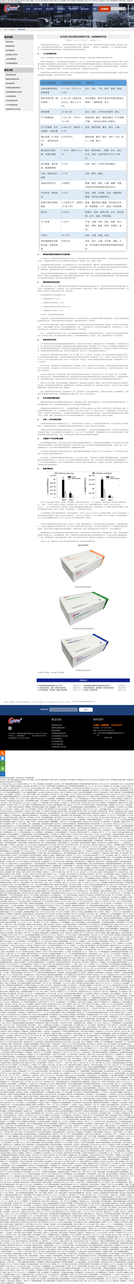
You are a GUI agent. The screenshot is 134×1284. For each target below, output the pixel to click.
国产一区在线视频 (108, 1059)
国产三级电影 (54, 803)
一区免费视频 (118, 828)
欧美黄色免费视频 (67, 1262)
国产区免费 (4, 991)
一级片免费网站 (17, 868)
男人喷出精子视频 (107, 1084)
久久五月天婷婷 (106, 824)
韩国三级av (23, 817)
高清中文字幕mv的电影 (100, 1017)
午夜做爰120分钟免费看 (83, 1132)
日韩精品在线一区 (7, 876)
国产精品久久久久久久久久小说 (82, 968)
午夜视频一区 (78, 1270)
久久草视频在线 (66, 1115)
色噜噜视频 (61, 796)
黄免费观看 (64, 1275)
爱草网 (96, 994)
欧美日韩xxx (125, 1176)
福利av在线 (91, 1054)
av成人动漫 (100, 1054)
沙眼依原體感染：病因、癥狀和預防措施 (52, 688)
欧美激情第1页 (49, 977)
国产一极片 (46, 788)
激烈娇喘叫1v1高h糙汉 (108, 796)
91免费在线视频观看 (105, 910)
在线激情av (19, 1230)
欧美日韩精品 (81, 1015)
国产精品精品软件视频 (58, 1270)
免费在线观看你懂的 (120, 1201)
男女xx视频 (39, 838)
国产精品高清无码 (55, 1071)
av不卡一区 (49, 1159)
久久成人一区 (96, 987)
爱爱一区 (79, 1191)
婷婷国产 (74, 1038)
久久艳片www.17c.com (42, 878)
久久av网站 (80, 945)
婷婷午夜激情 (4, 1157)
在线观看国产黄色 (16, 897)
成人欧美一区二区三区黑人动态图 (91, 872)
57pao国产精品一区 (105, 1029)
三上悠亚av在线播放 (17, 905)
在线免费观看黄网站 (21, 866)
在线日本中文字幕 (36, 874)
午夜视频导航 (84, 1050)
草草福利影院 (93, 954)
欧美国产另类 (18, 1203)
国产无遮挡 (76, 1080)
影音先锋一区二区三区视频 (59, 794)
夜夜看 (26, 868)
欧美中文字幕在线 (73, 859)
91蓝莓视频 (53, 1165)
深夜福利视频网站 (103, 966)
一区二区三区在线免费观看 (52, 1012)
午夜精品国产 (4, 945)
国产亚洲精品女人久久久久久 (48, 1222)
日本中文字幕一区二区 (15, 935)
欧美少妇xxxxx (11, 1266)
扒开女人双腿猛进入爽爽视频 (90, 1073)
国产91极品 (13, 987)
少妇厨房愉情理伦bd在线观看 (65, 1180)
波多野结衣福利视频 (68, 820)
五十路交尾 (72, 832)
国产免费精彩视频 (47, 817)
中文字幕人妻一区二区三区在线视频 (62, 1067)
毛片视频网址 (72, 1002)
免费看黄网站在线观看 (48, 910)
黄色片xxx (65, 1044)
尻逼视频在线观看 (112, 861)
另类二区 (62, 1061)
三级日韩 (78, 1138)
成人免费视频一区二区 (35, 941)
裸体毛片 (120, 905)
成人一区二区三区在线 (56, 950)
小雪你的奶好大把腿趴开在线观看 (18, 887)
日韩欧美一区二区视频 (124, 943)
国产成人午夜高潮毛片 (101, 792)
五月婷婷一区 (13, 950)
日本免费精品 (66, 788)
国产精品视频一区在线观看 (95, 960)
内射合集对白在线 (59, 1182)
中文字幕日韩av (24, 1065)
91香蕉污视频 (4, 979)
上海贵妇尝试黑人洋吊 (96, 1155)
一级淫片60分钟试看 (59, 828)
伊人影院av (103, 1109)
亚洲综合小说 (7, 1145)
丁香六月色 (98, 874)
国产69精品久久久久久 (108, 1264)
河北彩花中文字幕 (104, 981)
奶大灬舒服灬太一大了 (101, 1147)
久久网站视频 (44, 803)
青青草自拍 (104, 1243)
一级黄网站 (118, 1155)
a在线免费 (7, 872)
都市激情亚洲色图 (75, 887)
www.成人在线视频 (53, 847)
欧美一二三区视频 (114, 1113)
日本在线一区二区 (59, 1119)
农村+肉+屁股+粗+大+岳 (67, 891)
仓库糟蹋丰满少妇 (15, 989)
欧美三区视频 (31, 794)
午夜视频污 (81, 880)
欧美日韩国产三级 (116, 784)
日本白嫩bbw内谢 (105, 809)
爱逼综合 (81, 899)
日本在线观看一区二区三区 (119, 1216)
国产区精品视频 (56, 836)
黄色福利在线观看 (80, 1228)
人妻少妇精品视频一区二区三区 (100, 1065)
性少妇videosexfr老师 (116, 1015)
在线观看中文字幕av (42, 1270)
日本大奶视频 (124, 1247)
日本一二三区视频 (59, 874)
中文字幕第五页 (94, 924)
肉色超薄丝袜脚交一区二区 (76, 929)
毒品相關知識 (10, 50)
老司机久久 (125, 855)
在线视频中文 (119, 1054)
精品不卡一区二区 (49, 1002)
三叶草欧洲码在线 (105, 1275)
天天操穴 (114, 1019)
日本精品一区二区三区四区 (37, 1061)
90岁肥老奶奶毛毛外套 (38, 805)
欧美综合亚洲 (39, 1128)
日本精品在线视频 (97, 1071)
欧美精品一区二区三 (126, 801)
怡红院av (124, 868)
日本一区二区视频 (69, 945)
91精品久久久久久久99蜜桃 (124, 1010)
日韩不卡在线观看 (11, 983)
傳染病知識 (21, 29)
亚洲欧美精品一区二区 (71, 897)
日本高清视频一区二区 (126, 958)
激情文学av (72, 1088)
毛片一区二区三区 (7, 1191)
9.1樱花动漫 (90, 861)
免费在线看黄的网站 (86, 1147)
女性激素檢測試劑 (11, 100)
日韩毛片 (74, 912)
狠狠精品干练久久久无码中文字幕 (70, 916)
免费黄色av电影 (14, 991)
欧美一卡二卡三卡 (22, 1140)
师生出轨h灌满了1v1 (84, 832)
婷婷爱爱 (106, 878)
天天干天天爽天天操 (58, 872)
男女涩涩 (24, 1157)
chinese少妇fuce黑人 (24, 1266)
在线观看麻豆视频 (117, 889)
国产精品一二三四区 (103, 958)
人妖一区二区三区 (40, 1197)
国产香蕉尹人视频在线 (17, 889)
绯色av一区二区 (52, 876)
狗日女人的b (51, 918)
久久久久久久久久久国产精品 (54, 903)
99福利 (118, 1145)
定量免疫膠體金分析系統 (14, 92)
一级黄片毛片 (7, 924)
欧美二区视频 (16, 874)
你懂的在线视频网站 (101, 1090)
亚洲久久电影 (88, 857)
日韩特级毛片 (90, 1094)
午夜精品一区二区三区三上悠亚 (19, 799)
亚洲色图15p (112, 1228)
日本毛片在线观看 (70, 813)
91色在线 (27, 811)
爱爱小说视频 (47, 1182)
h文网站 (11, 996)
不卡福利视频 (50, 799)
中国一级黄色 (31, 1279)
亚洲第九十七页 (117, 1000)
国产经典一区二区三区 (106, 1008)
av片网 (91, 836)
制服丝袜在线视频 (31, 820)
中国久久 (58, 905)
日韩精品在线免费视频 (36, 903)
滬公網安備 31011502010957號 (18, 738)
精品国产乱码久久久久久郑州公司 (45, 790)
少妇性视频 (123, 1025)
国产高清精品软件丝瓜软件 (45, 905)
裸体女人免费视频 (125, 1115)
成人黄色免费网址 (80, 1174)
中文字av (10, 931)
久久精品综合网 (82, 1251)
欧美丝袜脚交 (15, 956)
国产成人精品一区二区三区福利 (112, 895)
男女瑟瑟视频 (78, 970)
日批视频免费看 (97, 887)
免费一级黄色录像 (73, 1168)
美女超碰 (120, 1264)
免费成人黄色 (32, 1048)
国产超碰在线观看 (76, 822)
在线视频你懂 (7, 832)
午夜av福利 (17, 1233)
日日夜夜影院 (16, 815)
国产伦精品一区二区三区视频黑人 (16, 941)
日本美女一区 (126, 994)
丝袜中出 (96, 815)
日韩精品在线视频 (71, 973)
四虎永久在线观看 (37, 859)
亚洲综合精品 (52, 1006)
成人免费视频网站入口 (70, 939)
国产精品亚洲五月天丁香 (112, 1071)
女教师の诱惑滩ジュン (115, 843)
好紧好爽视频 (65, 1038)
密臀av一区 (88, 876)
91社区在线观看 (78, 1109)
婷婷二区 (118, 855)
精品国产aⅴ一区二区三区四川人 (54, 859)
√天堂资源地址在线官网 (90, 855)
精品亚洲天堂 (56, 868)
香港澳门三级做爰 (49, 855)
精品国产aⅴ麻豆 (8, 840)
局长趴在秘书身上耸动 (63, 1059)
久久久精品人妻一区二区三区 (88, 847)
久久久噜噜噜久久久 (17, 851)
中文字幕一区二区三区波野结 (15, 958)
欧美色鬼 (41, 1048)
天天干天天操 (87, 815)
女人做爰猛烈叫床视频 (7, 1000)
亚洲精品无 (90, 1042)
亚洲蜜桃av (42, 968)
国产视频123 (126, 1145)
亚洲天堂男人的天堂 (72, 845)
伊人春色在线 (86, 1080)
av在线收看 (124, 1103)
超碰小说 (89, 908)
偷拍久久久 (68, 947)
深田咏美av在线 (5, 968)
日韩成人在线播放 (102, 1098)
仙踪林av (77, 1142)
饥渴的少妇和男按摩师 (17, 1220)
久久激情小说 (32, 1084)
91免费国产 (82, 941)
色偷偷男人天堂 (84, 903)
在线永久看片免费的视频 (123, 1205)
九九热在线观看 (99, 870)
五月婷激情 (10, 1035)
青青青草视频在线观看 (28, 853)
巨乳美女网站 (52, 864)
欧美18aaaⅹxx (73, 1220)
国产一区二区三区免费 (54, 1197)
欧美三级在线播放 (75, 815)
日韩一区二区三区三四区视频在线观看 (70, 807)
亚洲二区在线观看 (43, 794)
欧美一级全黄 (39, 996)
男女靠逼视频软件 (13, 834)
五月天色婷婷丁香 (73, 874)
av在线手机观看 (114, 1254)
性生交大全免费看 (16, 1088)
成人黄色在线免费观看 (12, 1006)
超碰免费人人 (54, 1017)
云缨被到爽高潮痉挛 (57, 889)
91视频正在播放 (107, 1251)
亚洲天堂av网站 (35, 861)
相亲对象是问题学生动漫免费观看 (117, 1172)
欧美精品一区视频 (22, 1092)
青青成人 (8, 868)
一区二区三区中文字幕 (81, 1243)
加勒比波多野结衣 (77, 966)
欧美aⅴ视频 (62, 1254)
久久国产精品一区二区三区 (102, 985)
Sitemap (11, 736)
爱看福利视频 (124, 788)
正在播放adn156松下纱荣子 (89, 1168)
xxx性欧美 (41, 840)
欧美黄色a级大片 (70, 1256)
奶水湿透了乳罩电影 (126, 966)
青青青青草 (78, 1111)
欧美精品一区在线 (34, 817)
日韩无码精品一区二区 (111, 840)
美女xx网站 (115, 1218)
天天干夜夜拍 (105, 790)
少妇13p (11, 849)
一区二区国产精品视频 (69, 895)
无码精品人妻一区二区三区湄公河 (81, 918)
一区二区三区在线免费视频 (88, 1249)
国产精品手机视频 (29, 813)
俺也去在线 (88, 834)
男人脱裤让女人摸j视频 (118, 866)
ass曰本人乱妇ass (119, 937)
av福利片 (16, 809)
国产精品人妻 (72, 880)
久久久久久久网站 (69, 983)
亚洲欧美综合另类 (121, 813)
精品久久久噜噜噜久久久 (102, 1002)
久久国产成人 (10, 1262)
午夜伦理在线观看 (40, 864)
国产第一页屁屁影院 (58, 878)
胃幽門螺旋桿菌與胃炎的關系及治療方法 (97, 685)
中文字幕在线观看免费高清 (12, 792)
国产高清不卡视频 (75, 885)
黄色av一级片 (43, 882)
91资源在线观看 (98, 1124)
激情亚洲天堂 (25, 956)
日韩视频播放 (49, 832)
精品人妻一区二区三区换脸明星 (123, 1065)
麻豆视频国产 (50, 1029)
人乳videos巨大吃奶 (61, 1113)
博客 (95, 9)
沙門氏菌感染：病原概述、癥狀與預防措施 (53, 690)
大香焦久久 (51, 1063)
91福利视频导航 (112, 803)
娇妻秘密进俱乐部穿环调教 (120, 952)
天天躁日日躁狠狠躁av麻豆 (70, 1031)
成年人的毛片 (55, 1048)
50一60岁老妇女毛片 (75, 1086)
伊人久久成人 (72, 847)
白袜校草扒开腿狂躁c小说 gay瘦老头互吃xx (100, 1180)
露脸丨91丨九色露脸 (51, 981)
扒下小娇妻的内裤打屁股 (53, 826)
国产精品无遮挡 (103, 1216)
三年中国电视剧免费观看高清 (78, 954)
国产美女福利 (62, 811)
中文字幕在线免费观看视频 (88, 1130)
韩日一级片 (33, 1191)
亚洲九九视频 (34, 960)
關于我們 (38, 9)
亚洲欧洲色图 (18, 811)
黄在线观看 (49, 784)
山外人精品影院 (106, 834)
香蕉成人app (41, 1186)
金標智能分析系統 (11, 55)
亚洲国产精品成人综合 (53, 1251)
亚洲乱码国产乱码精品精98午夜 (57, 786)
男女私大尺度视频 (36, 1069)
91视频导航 (25, 1031)
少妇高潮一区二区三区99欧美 (26, 1186)
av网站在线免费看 (100, 857)
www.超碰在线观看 (16, 1134)
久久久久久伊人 (44, 1019)
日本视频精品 (52, 908)
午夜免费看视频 (14, 1170)
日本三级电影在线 (70, 975)
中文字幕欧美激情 (105, 1186)
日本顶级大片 (54, 834)
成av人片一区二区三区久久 (72, 1052)
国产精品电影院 (106, 1201)
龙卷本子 (97, 901)
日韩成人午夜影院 (45, 1256)
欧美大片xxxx (111, 1151)
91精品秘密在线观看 (108, 922)
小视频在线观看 (48, 1245)
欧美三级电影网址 (101, 1096)
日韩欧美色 (82, 1054)
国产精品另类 (66, 1080)
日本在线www (30, 905)
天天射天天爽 (23, 880)
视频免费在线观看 (84, 824)
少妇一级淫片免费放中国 (20, 1241)
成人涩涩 (63, 929)
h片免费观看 (66, 905)
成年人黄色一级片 (93, 914)
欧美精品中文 (110, 989)
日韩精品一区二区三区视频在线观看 (12, 966)
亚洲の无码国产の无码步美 (104, 826)
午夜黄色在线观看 (102, 805)
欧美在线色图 (95, 824)
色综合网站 (26, 1119)
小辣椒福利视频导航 (44, 1134)
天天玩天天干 (114, 788)
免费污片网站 (95, 796)
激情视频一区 (70, 943)
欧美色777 (61, 935)
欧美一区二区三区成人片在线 (45, 912)
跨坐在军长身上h (48, 1260)
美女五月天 (14, 926)
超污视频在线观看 (121, 1182)
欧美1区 (10, 943)
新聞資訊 (61, 9)
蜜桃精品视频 (10, 1021)
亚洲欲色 (112, 1145)
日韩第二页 (29, 1153)
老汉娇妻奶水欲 (11, 1080)
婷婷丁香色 (46, 1201)
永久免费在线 (105, 822)
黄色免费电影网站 (105, 1000)
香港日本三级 (87, 822)
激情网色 (90, 973)
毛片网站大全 (82, 989)
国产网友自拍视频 (88, 805)
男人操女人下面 (6, 803)
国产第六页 (85, 1008)
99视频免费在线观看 (126, 1052)
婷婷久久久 (107, 1023)
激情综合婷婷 (9, 908)
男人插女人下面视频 (100, 876)
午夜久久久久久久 (6, 947)
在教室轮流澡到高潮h (12, 853)
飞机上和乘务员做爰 (24, 1235)
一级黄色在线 (15, 1157)
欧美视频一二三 (123, 1268)
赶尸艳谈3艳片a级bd (82, 1149)
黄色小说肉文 (89, 826)
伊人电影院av (72, 985)
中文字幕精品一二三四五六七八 (48, 1277)
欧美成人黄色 (18, 975)
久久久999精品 (115, 954)
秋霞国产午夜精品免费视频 (28, 1029)
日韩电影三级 (125, 1080)
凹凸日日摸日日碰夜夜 (33, 836)
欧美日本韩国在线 (123, 1157)
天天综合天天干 (94, 1205)
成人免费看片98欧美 (39, 876)
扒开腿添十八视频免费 (13, 914)
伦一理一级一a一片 (62, 870)
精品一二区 (51, 1105)
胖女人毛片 (77, 1004)
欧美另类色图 (116, 1142)
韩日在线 (80, 866)
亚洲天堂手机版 (45, 1044)
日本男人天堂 (46, 828)
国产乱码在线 (72, 989)
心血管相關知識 (11, 59)
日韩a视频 (3, 901)
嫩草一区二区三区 (98, 996)
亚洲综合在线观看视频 (90, 1111)
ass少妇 (97, 968)
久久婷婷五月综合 (123, 872)
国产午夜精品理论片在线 (93, 937)
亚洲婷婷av (106, 853)
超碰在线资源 (94, 1149)
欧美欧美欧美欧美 (55, 851)
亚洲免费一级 (104, 914)
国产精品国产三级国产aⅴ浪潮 (11, 1050)
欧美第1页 (58, 824)
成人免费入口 (127, 1235)
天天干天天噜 (38, 1254)
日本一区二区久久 (15, 1075)
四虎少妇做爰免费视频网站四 (98, 1067)
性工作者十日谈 (52, 891)
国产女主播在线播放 (105, 838)
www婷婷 (41, 792)
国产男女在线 (75, 803)
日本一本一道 (124, 1237)
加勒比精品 (69, 1149)
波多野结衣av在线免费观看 (97, 849)
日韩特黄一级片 (76, 1172)
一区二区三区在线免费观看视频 (43, 1021)
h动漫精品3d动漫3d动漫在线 (23, 1176)
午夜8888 (71, 790)
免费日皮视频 (4, 912)
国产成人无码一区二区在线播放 (23, 1004)
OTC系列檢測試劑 (11, 105)
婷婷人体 (85, 893)
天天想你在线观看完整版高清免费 (97, 1012)
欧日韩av (104, 968)
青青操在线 (106, 1077)
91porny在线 (83, 836)
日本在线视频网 (115, 914)
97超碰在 (46, 1218)
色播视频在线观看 (64, 1172)
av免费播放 (28, 1052)
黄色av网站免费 (41, 1008)
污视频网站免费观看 (42, 1010)
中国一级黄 (34, 882)
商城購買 (104, 9)
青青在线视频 (28, 1088)
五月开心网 (84, 947)
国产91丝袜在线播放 (100, 908)
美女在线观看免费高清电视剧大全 (91, 859)
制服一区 (96, 1107)
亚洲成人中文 (95, 1082)
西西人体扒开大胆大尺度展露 (32, 872)
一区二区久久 (128, 1021)
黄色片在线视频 (36, 788)
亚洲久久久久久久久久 (92, 882)
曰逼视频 (4, 935)
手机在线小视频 (77, 1021)
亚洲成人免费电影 (107, 1258)
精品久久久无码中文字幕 (75, 834)
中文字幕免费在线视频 (51, 1184)
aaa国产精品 (105, 979)
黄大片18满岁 (101, 956)
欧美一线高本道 (115, 792)
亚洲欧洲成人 (87, 1052)
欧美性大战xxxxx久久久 (122, 924)
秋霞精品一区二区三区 (116, 805)
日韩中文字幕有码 (53, 1228)
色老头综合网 (104, 1046)
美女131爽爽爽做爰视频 (92, 1222)
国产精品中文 (73, 1260)
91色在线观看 (121, 815)
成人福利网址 (124, 1088)
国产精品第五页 (54, 1275)
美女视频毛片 (96, 853)
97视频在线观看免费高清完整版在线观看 (114, 1199)
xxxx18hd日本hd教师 (20, 784)
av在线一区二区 (59, 1140)
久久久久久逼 (127, 903)
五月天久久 (32, 977)
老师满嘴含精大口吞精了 (123, 1138)
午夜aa (94, 799)
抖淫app (25, 989)
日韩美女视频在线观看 (90, 1069)
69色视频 (66, 914)
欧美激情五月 (63, 1124)
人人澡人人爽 (102, 1207)
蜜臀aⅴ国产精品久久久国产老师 (37, 954)
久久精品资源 (27, 939)
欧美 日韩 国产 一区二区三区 (20, 788)
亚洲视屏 (73, 1121)
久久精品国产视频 (31, 981)
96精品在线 (46, 836)
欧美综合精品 (7, 1069)
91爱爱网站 (48, 1109)
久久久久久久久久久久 (25, 922)
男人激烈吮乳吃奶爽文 (106, 1197)
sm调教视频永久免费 (53, 1092)
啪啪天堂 (69, 1094)
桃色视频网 (44, 950)
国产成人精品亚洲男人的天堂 (52, 1004)
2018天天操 (29, 1109)
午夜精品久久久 (62, 991)
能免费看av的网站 (115, 1050)
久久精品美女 (77, 1069)
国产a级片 (60, 845)
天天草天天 (4, 1073)
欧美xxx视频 (9, 1224)
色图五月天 (65, 1090)
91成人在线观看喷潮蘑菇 (66, 864)
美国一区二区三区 (16, 1077)
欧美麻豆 (117, 973)
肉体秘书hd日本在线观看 (83, 1117)
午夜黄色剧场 (84, 1184)
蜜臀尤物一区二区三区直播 (87, 958)
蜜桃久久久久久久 (68, 868)
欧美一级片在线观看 (68, 1251)
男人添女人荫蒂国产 (71, 977)
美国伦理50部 (14, 1222)
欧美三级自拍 (13, 1029)
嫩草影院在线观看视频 (55, 975)
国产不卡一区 (89, 1121)
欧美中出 (110, 845)
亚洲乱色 (86, 1065)
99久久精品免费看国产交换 (44, 885)
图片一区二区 (26, 1243)
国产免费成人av (128, 1050)
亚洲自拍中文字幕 (41, 943)
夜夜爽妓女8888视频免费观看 (10, 1149)
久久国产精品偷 (127, 1084)
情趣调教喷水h (103, 1136)
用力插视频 (79, 868)
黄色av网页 (74, 843)
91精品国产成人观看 (60, 985)
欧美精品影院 (68, 1145)
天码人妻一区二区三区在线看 (88, 1113)
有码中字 (114, 958)
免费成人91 (37, 939)
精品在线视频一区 (35, 1241)
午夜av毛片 (27, 933)
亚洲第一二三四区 (55, 1170)
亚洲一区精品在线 (33, 899)
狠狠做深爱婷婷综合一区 (80, 905)
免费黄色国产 (57, 866)
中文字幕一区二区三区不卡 (12, 1243)
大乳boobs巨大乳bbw (17, 945)
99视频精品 (32, 1189)
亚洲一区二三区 (65, 1134)
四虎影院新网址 (58, 1256)
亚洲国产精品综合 (66, 1216)
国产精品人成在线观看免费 (100, 866)
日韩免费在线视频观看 (15, 1111)
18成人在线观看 (92, 880)
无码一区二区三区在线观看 (38, 880)
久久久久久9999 (65, 901)
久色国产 (117, 826)
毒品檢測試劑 (10, 83)
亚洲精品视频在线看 (63, 1098)
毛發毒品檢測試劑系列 (13, 88)
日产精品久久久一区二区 (79, 849)
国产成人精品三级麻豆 (122, 1149)
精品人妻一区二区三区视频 (16, 954)
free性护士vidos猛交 (71, 1147)
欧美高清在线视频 (81, 1000)
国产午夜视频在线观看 (75, 920)
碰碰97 (50, 880)
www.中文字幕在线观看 (124, 901)
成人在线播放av (20, 1054)
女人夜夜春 (66, 1019)
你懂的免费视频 (11, 1124)
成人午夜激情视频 (56, 1056)
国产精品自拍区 (100, 836)
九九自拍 (25, 874)
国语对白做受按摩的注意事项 (14, 1010)
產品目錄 (57, 719)
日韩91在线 (51, 947)
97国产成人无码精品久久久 (93, 889)
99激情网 (49, 1119)
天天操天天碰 (41, 853)
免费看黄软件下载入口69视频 (68, 1130)
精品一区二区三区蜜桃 (88, 1025)
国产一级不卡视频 (90, 1136)
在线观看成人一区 (17, 1002)
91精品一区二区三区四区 (29, 1117)
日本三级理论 (71, 828)
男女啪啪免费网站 (45, 1046)
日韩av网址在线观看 (87, 1031)
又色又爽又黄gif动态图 (10, 817)
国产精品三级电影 (25, 1155)
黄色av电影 (59, 977)
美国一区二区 (119, 1239)
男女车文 (60, 1077)
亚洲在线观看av (123, 876)
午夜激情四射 (98, 840)
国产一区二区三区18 (70, 882)
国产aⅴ (81, 878)
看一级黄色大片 (79, 817)
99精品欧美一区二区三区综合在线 (114, 830)
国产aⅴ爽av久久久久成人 (24, 1184)
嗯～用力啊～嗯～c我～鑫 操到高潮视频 (44, 1035)
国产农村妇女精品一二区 (92, 920)
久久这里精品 (126, 893)
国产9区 (53, 991)
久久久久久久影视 (92, 817)
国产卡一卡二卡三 (105, 832)
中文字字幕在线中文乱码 (117, 1012)
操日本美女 (121, 796)
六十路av (85, 885)
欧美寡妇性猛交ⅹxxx (94, 1035)
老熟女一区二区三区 (74, 805)
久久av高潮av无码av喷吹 (40, 1071)
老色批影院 (60, 857)
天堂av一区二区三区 (21, 1191)
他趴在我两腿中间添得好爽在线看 (28, 870)
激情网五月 (80, 1006)
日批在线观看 (12, 1084)
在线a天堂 (17, 960)
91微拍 (40, 981)
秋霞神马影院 (44, 1096)
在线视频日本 (60, 1176)
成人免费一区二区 (51, 916)
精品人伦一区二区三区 (87, 1063)
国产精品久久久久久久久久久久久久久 (95, 788)
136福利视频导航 (118, 1224)
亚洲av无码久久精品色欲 (56, 943)
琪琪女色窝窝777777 (66, 1035)
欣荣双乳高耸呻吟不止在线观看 (25, 857)
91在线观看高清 (35, 1201)
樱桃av (2, 937)
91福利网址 (69, 950)
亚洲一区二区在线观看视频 (120, 1077)
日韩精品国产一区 (120, 1042)
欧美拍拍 (32, 1165)
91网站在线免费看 (84, 935)
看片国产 (58, 820)
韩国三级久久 (110, 851)
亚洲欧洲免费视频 (90, 807)
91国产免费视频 (44, 1168)
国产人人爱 (34, 868)
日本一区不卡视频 (86, 1100)
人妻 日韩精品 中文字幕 (9, 1071)
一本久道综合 (68, 1126)
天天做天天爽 (63, 876)
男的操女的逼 (4, 897)
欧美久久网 (85, 1247)
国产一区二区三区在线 (44, 1073)
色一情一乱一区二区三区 (94, 786)
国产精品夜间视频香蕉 (25, 878)
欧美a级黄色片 (61, 1002)
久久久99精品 (26, 1247)
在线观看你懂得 (34, 1178)
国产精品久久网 (119, 1256)
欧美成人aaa (16, 1117)
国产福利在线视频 (63, 918)
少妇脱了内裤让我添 (54, 1080)
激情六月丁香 (75, 870)
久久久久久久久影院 (98, 1270)
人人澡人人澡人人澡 (13, 1147)
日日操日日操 (10, 861)
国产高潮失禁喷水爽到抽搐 (32, 1260)
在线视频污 (7, 1212)
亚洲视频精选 (60, 799)
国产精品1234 (74, 1100)
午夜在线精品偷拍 (25, 891)
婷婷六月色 (38, 1088)
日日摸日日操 (89, 1272)
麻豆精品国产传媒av (10, 822)
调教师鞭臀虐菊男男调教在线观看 (60, 1040)
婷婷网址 (112, 1136)
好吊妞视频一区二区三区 (54, 1128)
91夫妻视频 (101, 1237)
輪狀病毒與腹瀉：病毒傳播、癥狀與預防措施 (98, 688)
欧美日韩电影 (36, 983)
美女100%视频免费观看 (35, 1124)
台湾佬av (58, 924)
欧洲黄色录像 (55, 1138)
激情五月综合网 (77, 1214)
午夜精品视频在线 (18, 838)
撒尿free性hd (13, 864)
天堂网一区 (4, 864)
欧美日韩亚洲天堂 (127, 933)
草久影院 (129, 1056)
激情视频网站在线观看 (89, 1197)
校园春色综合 (124, 929)
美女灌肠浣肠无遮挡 (84, 813)
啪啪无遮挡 (112, 908)
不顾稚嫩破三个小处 (77, 1048)
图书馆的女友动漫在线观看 (86, 983)
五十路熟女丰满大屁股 (49, 811)
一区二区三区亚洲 (76, 794)
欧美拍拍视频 (32, 968)
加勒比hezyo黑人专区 (49, 998)
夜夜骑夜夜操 (10, 870)
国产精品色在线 (41, 813)
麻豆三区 (127, 1100)
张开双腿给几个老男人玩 (86, 1254)
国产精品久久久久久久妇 (33, 1115)
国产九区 (105, 991)
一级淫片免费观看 (113, 1069)
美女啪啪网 (61, 1094)
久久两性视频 (81, 820)
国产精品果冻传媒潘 (16, 1042)
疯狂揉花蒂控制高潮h (20, 947)
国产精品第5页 (78, 857)
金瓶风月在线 (92, 910)
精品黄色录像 (87, 1103)
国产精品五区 (95, 790)
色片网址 (57, 784)
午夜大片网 (101, 1174)
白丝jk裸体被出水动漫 (124, 989)
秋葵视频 (60, 998)
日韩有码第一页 (45, 796)
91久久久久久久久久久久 (32, 998)
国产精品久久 (108, 859)
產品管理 (49, 9)
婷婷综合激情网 (36, 1182)
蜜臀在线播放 (9, 899)
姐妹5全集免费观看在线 (77, 1193)
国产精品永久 (91, 1044)
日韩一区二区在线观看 (28, 809)
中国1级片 (8, 1004)
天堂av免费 (40, 916)
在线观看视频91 (52, 966)
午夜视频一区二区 (45, 868)
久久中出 (65, 1121)
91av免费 (77, 1025)
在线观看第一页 (55, 922)
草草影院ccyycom (83, 891)
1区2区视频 (44, 801)
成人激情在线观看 (81, 1245)
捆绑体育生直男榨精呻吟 (30, 815)
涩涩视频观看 (116, 1023)
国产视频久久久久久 (91, 1048)
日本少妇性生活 (68, 1056)
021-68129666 (36, 702)
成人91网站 (4, 996)
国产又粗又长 (48, 838)
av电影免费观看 (98, 1132)
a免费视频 (88, 1124)
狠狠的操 (118, 947)
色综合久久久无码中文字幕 (43, 964)
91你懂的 (116, 1222)
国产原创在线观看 (98, 931)
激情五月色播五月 (40, 1147)
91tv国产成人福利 (106, 868)
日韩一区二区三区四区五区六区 (110, 893)
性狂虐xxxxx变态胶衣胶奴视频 (63, 1111)
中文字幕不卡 (7, 828)
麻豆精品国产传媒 (107, 924)
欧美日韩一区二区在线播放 (43, 1052)
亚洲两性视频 (85, 1071)
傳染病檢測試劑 (11, 75)
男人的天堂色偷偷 (61, 809)
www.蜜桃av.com (118, 809)
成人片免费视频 (55, 960)
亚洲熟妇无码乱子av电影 (58, 926)
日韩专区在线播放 (43, 822)
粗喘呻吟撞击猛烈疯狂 (116, 882)
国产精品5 (18, 939)
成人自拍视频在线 (90, 981)
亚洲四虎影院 (44, 960)
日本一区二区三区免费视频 (69, 1201)
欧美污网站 (31, 1025)
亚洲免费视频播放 (71, 1077)
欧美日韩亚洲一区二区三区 (68, 979)
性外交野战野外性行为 (55, 813)
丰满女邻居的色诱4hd (89, 1153)
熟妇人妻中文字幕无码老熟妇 (122, 910)
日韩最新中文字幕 (127, 874)
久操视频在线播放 (40, 994)
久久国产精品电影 (128, 1189)
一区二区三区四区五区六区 (67, 1006)
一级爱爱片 (6, 815)
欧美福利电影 (103, 941)
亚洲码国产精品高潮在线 (92, 1084)
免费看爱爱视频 (37, 1281)
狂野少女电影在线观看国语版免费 (89, 1077)
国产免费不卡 (34, 1214)
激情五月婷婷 (126, 822)
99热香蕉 (61, 973)
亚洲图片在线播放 (16, 786)
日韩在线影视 (54, 815)
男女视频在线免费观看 (76, 786)
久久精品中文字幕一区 (70, 1161)
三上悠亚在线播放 (31, 1168)
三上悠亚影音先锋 (33, 1107)
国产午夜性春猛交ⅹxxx (55, 853)
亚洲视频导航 (113, 1052)
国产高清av (6, 880)
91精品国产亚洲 (38, 830)
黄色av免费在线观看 (39, 891)
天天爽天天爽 (129, 1239)
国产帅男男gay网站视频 (12, 893)
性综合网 (96, 822)
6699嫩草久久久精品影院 (51, 1115)
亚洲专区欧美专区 (41, 914)
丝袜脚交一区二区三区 (94, 1023)
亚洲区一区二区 (106, 1004)
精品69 (117, 874)
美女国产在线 (86, 803)
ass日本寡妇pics (36, 1268)
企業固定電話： (27, 702)
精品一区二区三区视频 (22, 805)
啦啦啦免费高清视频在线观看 (83, 840)
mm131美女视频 (67, 1092)
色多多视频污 (57, 983)
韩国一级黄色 (37, 929)
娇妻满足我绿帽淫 (58, 1199)
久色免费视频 (78, 950)
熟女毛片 (89, 1193)
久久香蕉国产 (112, 1094)
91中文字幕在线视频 (16, 895)
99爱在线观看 (93, 989)
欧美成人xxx (113, 1098)
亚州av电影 (91, 977)
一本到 (47, 1048)
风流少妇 (80, 1121)
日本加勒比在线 (14, 920)
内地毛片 (56, 1046)
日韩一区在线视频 (27, 790)
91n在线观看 (88, 994)
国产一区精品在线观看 (19, 1025)
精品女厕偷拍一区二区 (70, 836)
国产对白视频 (101, 933)
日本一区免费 (38, 1109)
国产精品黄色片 (122, 996)
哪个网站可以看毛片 (113, 1176)
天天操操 (65, 830)
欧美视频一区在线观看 (14, 933)
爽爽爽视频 (53, 1027)
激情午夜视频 (25, 1268)
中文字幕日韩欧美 (29, 1132)
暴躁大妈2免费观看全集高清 (99, 885)
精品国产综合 (100, 861)
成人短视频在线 (101, 1094)
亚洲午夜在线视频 (42, 1027)
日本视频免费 (55, 893)
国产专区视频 (41, 1279)
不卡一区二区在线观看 (36, 784)
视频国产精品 (60, 855)
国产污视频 (115, 853)
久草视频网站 (22, 1084)
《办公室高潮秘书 (6, 1142)
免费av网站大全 (45, 895)
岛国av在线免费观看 (81, 801)
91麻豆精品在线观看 (85, 985)
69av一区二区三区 (119, 838)
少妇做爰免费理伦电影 (37, 1092)
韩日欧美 (105, 964)
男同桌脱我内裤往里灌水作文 (89, 784)
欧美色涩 (102, 989)
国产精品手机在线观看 (53, 830)
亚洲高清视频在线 (28, 914)
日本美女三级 (62, 1086)
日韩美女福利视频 (89, 1098)
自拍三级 (71, 1230)
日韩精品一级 (57, 1073)
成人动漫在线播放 (127, 1249)
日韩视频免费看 (67, 826)
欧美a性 (43, 1006)
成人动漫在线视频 (87, 870)
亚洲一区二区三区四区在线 (119, 885)
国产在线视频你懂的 (126, 1069)
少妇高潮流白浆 (92, 1075)
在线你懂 (99, 1006)
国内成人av (80, 1012)
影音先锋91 (28, 897)
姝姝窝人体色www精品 (34, 924)
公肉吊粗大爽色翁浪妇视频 (14, 998)
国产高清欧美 (112, 1044)
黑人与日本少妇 (85, 845)
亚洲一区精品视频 (111, 1115)
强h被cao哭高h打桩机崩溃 (108, 817)
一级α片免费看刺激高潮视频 (24, 1193)
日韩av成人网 (101, 843)
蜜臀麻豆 (28, 807)
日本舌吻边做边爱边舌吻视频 (21, 1105)
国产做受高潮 (12, 994)
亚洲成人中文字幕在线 (86, 895)
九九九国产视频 (72, 1054)
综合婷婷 (40, 857)
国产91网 (83, 1207)
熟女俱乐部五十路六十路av (74, 889)
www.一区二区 (104, 954)
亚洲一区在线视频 (50, 1077)
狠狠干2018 (116, 1186)
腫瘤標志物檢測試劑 (12, 79)
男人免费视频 (83, 1155)
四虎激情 (72, 1029)
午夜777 (125, 914)
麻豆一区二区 (7, 975)
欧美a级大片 (109, 1054)
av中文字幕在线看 (22, 849)
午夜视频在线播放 (82, 864)
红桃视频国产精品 (123, 908)
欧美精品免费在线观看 (25, 1080)
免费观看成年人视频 (114, 1128)
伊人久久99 (60, 1000)
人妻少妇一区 (23, 926)
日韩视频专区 (79, 1272)
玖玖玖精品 (35, 950)
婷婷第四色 (96, 813)
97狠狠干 (103, 1184)
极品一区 (41, 1029)
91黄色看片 (87, 887)
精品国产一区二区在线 (77, 1195)
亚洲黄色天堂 (67, 960)
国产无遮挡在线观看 (24, 983)
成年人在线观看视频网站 (51, 1203)
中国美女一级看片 (104, 912)
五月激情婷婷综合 (27, 964)
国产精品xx (127, 956)
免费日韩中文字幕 (103, 799)
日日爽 (69, 1061)
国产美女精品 (48, 887)
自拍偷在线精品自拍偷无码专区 (44, 1098)
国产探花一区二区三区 (41, 922)
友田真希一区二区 (95, 964)
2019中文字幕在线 (22, 861)
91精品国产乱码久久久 (34, 1012)
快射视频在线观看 (93, 1015)
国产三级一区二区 (73, 872)
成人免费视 (48, 1111)
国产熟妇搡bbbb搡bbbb (121, 1029)
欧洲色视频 (114, 1247)
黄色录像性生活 (49, 857)
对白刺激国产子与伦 (76, 876)
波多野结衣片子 (56, 987)
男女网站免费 (49, 809)
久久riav (47, 1038)
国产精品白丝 (35, 910)
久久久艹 (58, 1245)
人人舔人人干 (112, 876)
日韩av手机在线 (41, 975)
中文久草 (96, 834)
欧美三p (117, 1084)
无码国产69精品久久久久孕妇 (34, 985)
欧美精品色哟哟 (17, 1008)
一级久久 (40, 1025)
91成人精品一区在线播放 (81, 1040)
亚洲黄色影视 (102, 811)
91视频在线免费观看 (121, 950)
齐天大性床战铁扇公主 (82, 799)
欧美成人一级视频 (54, 1008)
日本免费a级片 (55, 1272)
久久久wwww (57, 1161)
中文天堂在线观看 (125, 912)
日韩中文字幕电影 (66, 792)
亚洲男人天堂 (111, 1157)
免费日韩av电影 (56, 1033)
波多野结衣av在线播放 (45, 820)
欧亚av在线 (48, 941)
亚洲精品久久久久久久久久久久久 (101, 828)
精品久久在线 (117, 1235)
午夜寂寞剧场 (62, 920)
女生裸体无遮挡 (15, 1277)
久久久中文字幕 (76, 1098)
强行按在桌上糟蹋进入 (15, 1281)
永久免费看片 (67, 1033)
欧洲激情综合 (56, 895)
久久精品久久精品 (6, 784)
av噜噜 (104, 1159)
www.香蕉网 (128, 1230)
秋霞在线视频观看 (30, 1002)
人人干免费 (8, 807)
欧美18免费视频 (77, 981)
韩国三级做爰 (63, 1233)
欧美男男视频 (93, 1275)
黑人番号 (27, 918)
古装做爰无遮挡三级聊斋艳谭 (26, 1056)
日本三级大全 (59, 1159)
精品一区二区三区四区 (38, 918)
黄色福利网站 (81, 922)
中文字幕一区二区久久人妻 (34, 1082)
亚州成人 (111, 811)
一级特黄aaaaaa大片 (36, 849)
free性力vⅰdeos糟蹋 (27, 1180)
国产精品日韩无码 (29, 1226)
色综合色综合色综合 (78, 908)
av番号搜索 (64, 815)
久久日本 (25, 1073)
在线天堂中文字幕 (28, 893)
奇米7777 (27, 1281)
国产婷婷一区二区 (84, 853)
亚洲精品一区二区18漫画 (111, 786)
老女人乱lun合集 (11, 1040)
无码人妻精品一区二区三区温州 (100, 903)
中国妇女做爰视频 (118, 834)
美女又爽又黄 (94, 893)
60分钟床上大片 (87, 1033)
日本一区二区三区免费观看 (106, 807)
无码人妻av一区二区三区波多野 (26, 845)
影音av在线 (9, 1046)
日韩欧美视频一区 (64, 843)
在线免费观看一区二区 (79, 1061)
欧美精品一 (70, 799)
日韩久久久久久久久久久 (63, 1021)
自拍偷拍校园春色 (76, 1010)
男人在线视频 (93, 939)
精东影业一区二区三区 (107, 815)
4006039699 (19, 702)
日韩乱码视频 (22, 843)
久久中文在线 (7, 809)
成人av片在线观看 (55, 882)
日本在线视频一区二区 (25, 1216)
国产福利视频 (83, 1205)
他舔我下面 (114, 966)
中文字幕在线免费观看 (22, 826)
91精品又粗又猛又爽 (24, 901)
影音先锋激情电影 (90, 970)
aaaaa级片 (24, 1159)
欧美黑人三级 (26, 1015)
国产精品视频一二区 (103, 1019)
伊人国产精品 (97, 916)
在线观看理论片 (44, 987)
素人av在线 (28, 847)
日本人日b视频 (103, 1249)
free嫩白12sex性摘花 (25, 830)
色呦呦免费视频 (29, 912)
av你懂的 (64, 847)
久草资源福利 (91, 1174)
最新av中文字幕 (30, 1063)
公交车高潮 (20, 981)
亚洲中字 (78, 1056)
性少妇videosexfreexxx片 (99, 1145)
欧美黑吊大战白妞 (124, 1019)
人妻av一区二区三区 (11, 1214)
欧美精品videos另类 (16, 1130)
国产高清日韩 (21, 1090)
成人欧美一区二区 (21, 931)
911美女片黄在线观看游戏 (88, 838)
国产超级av (55, 1038)
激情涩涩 (38, 1004)
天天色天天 (22, 822)
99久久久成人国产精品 (85, 1210)
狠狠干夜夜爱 (47, 874)
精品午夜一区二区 (107, 813)
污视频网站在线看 (53, 1235)
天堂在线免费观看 (58, 1239)
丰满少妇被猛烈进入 (26, 864)
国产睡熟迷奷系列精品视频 (72, 1268)
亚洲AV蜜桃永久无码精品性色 (31, 1149)
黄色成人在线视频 (69, 1015)
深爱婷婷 (6, 1019)
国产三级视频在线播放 (49, 843)
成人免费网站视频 (68, 1117)
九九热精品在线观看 (69, 924)
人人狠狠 (14, 880)
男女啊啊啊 (65, 922)
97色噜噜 (33, 1073)
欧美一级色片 (51, 968)
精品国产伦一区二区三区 (21, 859)
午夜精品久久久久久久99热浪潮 (89, 1260)
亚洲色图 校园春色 (120, 1262)
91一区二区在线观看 (106, 855)
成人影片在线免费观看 (125, 1094)
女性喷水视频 (95, 1201)
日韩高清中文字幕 (43, 1189)
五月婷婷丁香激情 (123, 1119)
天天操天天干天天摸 (108, 901)
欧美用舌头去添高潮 (86, 874)
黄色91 (67, 908)
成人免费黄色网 (100, 1272)
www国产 (14, 855)
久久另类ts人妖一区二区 (111, 820)
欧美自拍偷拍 (29, 1010)
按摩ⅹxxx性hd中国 (52, 792)
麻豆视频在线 (120, 1191)
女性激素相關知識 (11, 63)
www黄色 (26, 786)
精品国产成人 (28, 1111)
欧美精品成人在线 (121, 811)
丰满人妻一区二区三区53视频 (60, 1218)
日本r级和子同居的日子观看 (25, 1027)
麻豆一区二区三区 (120, 891)
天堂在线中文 (77, 1115)
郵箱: (52, 702)
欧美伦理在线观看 (35, 855)
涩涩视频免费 (92, 1207)
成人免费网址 (119, 1184)
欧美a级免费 (25, 882)
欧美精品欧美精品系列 (96, 801)
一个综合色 (9, 939)
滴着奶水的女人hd (83, 796)
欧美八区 (116, 868)
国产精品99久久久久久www (22, 803)
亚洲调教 (3, 1084)
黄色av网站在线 (112, 1121)
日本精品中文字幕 (18, 820)
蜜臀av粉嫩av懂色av (113, 933)
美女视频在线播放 (92, 929)
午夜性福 (12, 845)
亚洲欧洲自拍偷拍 (36, 1031)
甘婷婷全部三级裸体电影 (120, 1033)
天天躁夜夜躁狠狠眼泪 (93, 1159)
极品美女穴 (108, 1212)
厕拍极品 (60, 1186)
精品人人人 (113, 847)
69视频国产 (115, 1103)
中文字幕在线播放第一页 (26, 832)
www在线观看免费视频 (54, 840)
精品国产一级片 (80, 1027)
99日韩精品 (66, 851)
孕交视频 (122, 878)
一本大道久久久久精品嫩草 (121, 983)
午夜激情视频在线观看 (94, 820)
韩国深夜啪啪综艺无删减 (88, 843)
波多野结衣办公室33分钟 (29, 1222)
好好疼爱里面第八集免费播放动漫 (120, 964)
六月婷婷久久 (63, 1107)
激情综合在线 (37, 1245)
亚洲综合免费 (12, 830)
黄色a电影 (110, 1010)
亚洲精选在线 (39, 1023)
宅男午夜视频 (80, 1180)
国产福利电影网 (90, 945)
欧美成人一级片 (20, 899)
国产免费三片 (62, 1220)
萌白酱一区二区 (14, 1201)
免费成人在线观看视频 (60, 941)
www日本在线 (77, 788)
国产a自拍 (72, 958)
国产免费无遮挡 (11, 836)
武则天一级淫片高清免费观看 (83, 792)
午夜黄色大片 (26, 1199)
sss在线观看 (101, 1157)
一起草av (61, 908)
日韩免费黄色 (121, 922)
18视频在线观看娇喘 (17, 1168)
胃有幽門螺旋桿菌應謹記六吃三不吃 (51, 685)
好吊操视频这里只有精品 (93, 878)
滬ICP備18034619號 (39, 736)
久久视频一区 (63, 1195)
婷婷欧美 (95, 832)
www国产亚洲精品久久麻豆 (59, 1010)
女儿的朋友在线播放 (44, 1121)
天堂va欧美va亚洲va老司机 (78, 830)
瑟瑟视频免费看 (57, 1126)
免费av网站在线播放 (75, 1065)
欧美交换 (68, 968)
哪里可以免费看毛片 (39, 1105)
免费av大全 (103, 1111)
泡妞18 (26, 1096)
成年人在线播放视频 (68, 1012)
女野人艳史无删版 (19, 924)
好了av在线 (104, 1015)
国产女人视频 (86, 987)
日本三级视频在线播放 (29, 792)
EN (128, 9)
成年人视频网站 (51, 807)
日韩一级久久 (84, 897)
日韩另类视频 (23, 855)
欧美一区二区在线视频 (65, 801)
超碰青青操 (128, 843)
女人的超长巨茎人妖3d (13, 1015)
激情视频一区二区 (120, 859)
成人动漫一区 (68, 956)
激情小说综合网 (18, 807)
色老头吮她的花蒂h (112, 1105)
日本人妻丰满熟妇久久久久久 (24, 885)
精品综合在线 (4, 905)
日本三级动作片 (97, 1021)
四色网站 (60, 968)
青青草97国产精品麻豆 (19, 977)
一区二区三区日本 (41, 851)
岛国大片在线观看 (65, 981)
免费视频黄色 (55, 933)
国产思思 (89, 1195)
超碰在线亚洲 (43, 845)
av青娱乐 (62, 1178)
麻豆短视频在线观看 (95, 1245)
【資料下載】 (108, 738)
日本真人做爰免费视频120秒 (56, 805)
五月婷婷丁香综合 (18, 847)
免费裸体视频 (117, 977)
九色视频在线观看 (27, 834)
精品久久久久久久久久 (90, 809)
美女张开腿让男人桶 (75, 811)
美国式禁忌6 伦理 (18, 1063)
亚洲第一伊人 (114, 941)
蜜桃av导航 (128, 998)
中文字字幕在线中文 (50, 1254)
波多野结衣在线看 (28, 952)
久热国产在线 (9, 1126)
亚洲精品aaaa (116, 1002)
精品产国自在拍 (97, 1080)
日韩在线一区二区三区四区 (95, 851)
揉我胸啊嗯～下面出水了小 (59, 822)
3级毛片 (95, 1117)
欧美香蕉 (87, 866)
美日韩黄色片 (125, 1277)
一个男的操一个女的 (92, 979)
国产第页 (40, 977)
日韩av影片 (128, 895)
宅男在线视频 (56, 788)
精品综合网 (60, 947)
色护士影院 (33, 840)
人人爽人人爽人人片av (79, 964)
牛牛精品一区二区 (59, 1157)
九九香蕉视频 (12, 878)
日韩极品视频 (129, 882)
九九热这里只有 (129, 784)
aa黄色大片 (22, 1040)
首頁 (28, 9)
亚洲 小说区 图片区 (30, 1251)
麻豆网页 (36, 1075)
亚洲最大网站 (18, 1224)
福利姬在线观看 (127, 935)
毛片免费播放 (94, 891)
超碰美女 (38, 952)
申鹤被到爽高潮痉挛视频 (113, 864)
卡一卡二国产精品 (102, 1140)
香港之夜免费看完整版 (28, 920)
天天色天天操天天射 (7, 1054)
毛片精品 (52, 914)
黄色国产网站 (18, 1044)
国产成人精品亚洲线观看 (40, 1015)
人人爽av (114, 912)
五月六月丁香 (104, 784)
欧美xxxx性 (16, 1212)
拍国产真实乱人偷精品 (116, 939)
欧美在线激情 (115, 979)
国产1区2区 (122, 817)
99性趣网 (104, 882)
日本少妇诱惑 (36, 811)
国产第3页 (73, 1210)
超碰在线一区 (107, 937)
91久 (15, 832)
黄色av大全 (122, 1027)
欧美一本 (81, 882)
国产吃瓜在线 (30, 838)
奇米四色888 (23, 1061)
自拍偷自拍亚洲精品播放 (102, 1033)
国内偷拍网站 (44, 933)
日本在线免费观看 (61, 832)
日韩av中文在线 (92, 941)
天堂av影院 (7, 838)
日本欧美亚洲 (62, 790)
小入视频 (107, 889)
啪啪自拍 (71, 1027)
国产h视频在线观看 (70, 853)
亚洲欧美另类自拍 (34, 843)
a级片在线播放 (120, 1161)
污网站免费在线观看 (48, 956)
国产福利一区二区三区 (25, 994)
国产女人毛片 (69, 1199)
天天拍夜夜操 (44, 815)
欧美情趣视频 (108, 1042)
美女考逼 (48, 985)
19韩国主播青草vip (21, 840)
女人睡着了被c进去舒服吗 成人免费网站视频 (20, 1138)
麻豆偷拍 (118, 935)
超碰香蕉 (47, 1033)
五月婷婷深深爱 (32, 1019)
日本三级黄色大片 (63, 849)
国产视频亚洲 (123, 870)
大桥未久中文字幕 (66, 1023)
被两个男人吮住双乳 (38, 799)
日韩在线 (59, 939)
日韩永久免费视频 (46, 970)
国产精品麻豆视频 (34, 828)
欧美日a (122, 941)
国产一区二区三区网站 (19, 824)
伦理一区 (6, 788)
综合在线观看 (127, 977)
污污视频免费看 (43, 1191)
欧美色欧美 (89, 899)
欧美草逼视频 (82, 1266)
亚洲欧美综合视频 (50, 849)
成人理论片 (36, 1239)
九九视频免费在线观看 (122, 920)
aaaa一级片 (70, 1182)
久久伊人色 (73, 941)
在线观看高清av (29, 975)
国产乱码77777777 (15, 813)
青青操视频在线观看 (35, 1059)
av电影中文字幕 (88, 1059)
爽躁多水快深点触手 (61, 885)
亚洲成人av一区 (20, 794)
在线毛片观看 (71, 1189)
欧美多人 (36, 803)
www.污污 (122, 1117)
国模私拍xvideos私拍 (118, 1220)
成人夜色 (41, 1251)
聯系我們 (73, 9)
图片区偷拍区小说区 (95, 830)
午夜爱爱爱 (21, 836)
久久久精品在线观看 (7, 1113)
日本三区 (111, 1184)
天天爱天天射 (122, 1266)
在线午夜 (10, 857)
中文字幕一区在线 (43, 1056)
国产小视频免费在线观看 (70, 784)
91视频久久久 (65, 803)
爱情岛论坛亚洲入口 (99, 845)
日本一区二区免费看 (112, 801)
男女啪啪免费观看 (11, 843)
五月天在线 (52, 845)
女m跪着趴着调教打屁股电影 (73, 994)
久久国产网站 (59, 838)
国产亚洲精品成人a (48, 939)
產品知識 (85, 9)
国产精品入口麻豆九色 (51, 929)
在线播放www (41, 1140)
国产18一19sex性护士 (114, 956)
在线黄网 (26, 960)
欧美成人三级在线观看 (42, 893)
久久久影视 (5, 786)
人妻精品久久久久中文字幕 (104, 1031)
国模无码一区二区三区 (120, 926)
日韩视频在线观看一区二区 (58, 954)
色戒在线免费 (113, 1096)
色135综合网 (124, 853)
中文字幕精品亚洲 (83, 828)
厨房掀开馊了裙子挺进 (15, 1245)
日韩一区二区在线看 (90, 811)
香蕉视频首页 (46, 1210)
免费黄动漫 (114, 991)
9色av (101, 1048)
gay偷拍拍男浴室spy (7, 826)
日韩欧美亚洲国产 (37, 826)
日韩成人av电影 (74, 1096)
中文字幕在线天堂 (104, 897)
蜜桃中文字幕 (123, 803)
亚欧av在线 (44, 1214)
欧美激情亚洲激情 (112, 870)
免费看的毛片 (57, 1052)
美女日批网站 (9, 794)
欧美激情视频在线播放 (105, 1256)
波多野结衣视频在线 (70, 824)
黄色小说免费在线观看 (96, 864)
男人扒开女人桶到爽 (99, 803)
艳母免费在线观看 (47, 824)
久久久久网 (106, 1086)
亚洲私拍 (83, 1258)
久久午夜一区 (75, 1073)
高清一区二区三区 (106, 1168)
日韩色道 (111, 968)
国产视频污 (117, 916)
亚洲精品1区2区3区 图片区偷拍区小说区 (42, 989)
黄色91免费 (123, 887)
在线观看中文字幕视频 (88, 1239)
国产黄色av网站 (118, 1004)
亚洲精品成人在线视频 (51, 1025)
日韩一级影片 (90, 1006)
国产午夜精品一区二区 (20, 1069)
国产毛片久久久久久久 (48, 935)
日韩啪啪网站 (93, 1000)
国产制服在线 (71, 796)
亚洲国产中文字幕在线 (50, 1205)
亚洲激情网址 (59, 1149)
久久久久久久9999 (87, 1096)
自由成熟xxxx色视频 (72, 838)
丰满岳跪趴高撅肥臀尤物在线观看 (23, 1023)
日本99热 (40, 809)
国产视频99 (114, 878)
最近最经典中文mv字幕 (120, 985)
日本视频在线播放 (12, 891)
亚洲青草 (15, 1065)
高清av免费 (11, 1027)
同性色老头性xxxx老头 (18, 1019)
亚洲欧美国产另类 (6, 1086)
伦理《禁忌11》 (37, 1077)
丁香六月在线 (5, 1023)
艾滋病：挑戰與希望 (90, 690)
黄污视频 (67, 1186)
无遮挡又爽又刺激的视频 (119, 790)
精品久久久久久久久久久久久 (121, 794)
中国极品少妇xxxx (27, 1163)
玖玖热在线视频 (40, 1050)
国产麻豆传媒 (107, 916)
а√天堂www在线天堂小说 (77, 910)
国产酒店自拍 (87, 794)
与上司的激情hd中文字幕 (101, 794)
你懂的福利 (75, 1258)
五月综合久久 (5, 847)
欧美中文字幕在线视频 (8, 1067)
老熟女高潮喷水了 (37, 887)
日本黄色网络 (99, 973)
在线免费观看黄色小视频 (82, 931)
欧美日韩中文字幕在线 (84, 975)
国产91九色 (82, 1038)
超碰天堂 (81, 937)
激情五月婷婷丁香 (80, 1035)
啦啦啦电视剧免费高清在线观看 (87, 1029)
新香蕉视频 (97, 1086)
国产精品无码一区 (27, 1147)
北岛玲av (89, 1107)
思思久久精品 (103, 939)
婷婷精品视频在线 (62, 1029)
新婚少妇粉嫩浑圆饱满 (8, 1128)
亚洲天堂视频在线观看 (41, 834)
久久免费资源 (50, 962)
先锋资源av (88, 1105)
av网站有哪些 (12, 1107)
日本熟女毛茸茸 (120, 1059)
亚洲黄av (24, 1006)
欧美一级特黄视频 (34, 824)
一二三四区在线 (119, 1056)
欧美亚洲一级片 (49, 1082)
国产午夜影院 (77, 1059)
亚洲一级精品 (16, 872)
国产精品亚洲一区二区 (79, 952)
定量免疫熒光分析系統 (13, 109)
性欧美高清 (44, 1237)
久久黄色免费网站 (31, 1103)
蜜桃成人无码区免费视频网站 (46, 920)
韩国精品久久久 (33, 1237)
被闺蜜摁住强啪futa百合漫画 (123, 845)
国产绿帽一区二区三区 (38, 786)
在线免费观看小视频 (32, 801)
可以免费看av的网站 (109, 1035)
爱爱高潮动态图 (61, 1084)
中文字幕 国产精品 (34, 1090)
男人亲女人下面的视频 (55, 1147)
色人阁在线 (53, 801)
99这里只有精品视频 (83, 790)
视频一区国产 (31, 822)
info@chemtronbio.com (61, 702)
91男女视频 (42, 1084)
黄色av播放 (4, 845)
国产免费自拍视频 (61, 1260)
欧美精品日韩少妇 (72, 1140)
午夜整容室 (125, 954)
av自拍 (117, 1008)
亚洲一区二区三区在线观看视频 (44, 1176)
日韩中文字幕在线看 (20, 828)
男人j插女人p (53, 979)
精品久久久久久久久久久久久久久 (94, 1010)
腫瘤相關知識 (10, 46)
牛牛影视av (111, 1272)
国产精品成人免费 (40, 966)
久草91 (72, 922)
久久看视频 (108, 926)
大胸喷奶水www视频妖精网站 (25, 908)
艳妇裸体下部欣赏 (86, 1119)
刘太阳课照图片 (82, 924)
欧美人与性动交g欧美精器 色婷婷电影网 (58, 996)
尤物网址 (81, 1159)
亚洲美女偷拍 (73, 1249)
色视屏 (54, 796)
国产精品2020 (67, 840)
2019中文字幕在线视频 (78, 1044)
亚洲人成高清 (47, 1157)
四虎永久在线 (23, 1256)
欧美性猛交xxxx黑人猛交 (30, 796)
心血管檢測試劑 (11, 96)
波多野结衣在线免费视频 (125, 1147)
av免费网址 (39, 832)
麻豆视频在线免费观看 (100, 1052)
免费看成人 (29, 966)
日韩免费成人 (36, 956)
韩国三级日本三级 (66, 1241)
